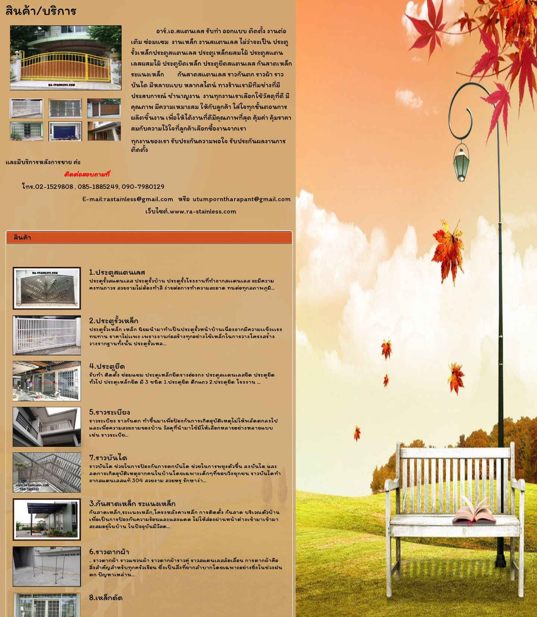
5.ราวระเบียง (109, 412)
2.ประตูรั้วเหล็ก (113, 320)
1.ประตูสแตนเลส (117, 272)
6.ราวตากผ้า (109, 551)
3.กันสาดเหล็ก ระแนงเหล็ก (132, 503)
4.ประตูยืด (107, 366)
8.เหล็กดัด (106, 597)
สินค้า (22, 237)
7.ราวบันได (108, 457)
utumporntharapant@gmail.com (242, 198)
